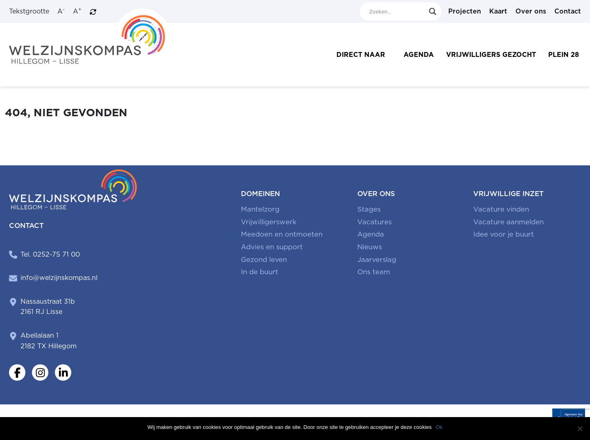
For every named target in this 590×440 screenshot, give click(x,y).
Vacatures (374, 222)
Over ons (530, 11)
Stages (369, 209)
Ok (439, 427)
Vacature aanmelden (508, 222)
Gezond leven (264, 259)
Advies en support (272, 247)
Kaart (498, 11)
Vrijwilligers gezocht (491, 55)
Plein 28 (563, 55)
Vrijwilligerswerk (269, 222)
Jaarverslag (376, 259)
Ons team (373, 272)
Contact (567, 11)
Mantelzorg (260, 209)
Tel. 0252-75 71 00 (50, 254)
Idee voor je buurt (503, 234)
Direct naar (360, 55)
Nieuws (369, 247)
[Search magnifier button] (432, 11)
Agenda (419, 55)
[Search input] (397, 11)
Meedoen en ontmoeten (281, 234)
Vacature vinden (501, 209)
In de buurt (259, 272)
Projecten (464, 11)
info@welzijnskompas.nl (59, 278)
